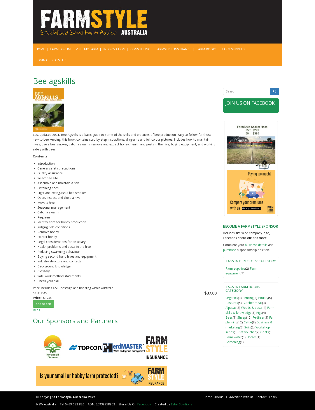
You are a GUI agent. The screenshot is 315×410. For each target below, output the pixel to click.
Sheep (241, 317)
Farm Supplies (233, 49)
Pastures (232, 303)
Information (114, 49)
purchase (229, 250)
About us (220, 397)
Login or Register (51, 60)
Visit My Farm (87, 49)
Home (40, 49)
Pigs (259, 313)
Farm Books (206, 49)
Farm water (234, 337)
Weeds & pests (251, 307)
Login (273, 397)
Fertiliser (258, 317)
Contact (261, 397)
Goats (264, 332)
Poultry (263, 298)
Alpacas (231, 307)
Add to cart (43, 304)
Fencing (248, 298)
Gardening (233, 342)
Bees (36, 310)
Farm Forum (60, 49)
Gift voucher (247, 332)
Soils (247, 327)
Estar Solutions (181, 404)
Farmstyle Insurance (173, 49)
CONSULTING (140, 49)
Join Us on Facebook (250, 103)
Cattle (248, 322)
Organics (232, 298)
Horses (252, 337)
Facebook (144, 404)
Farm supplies (235, 268)
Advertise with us (241, 397)
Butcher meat (252, 303)
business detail (255, 245)
